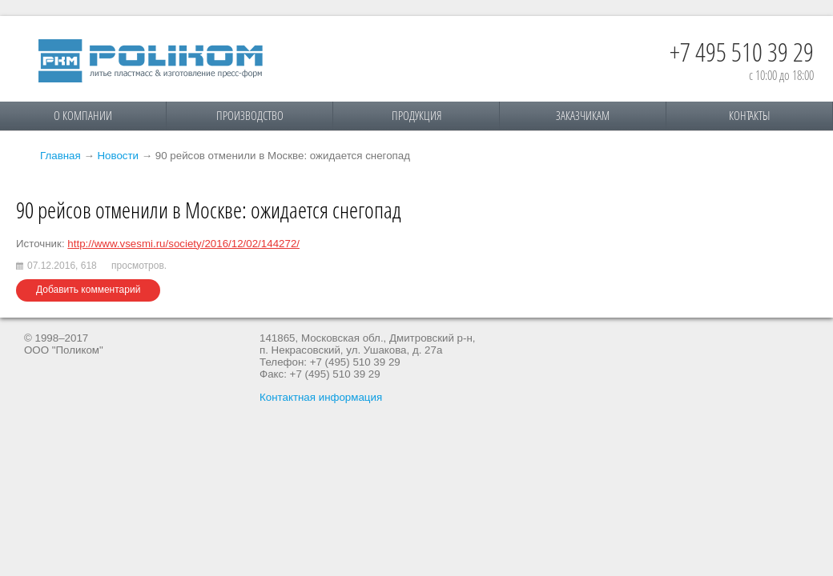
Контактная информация (321, 397)
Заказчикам (583, 115)
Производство (250, 115)
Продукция (416, 115)
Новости (118, 156)
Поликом (150, 60)
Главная (60, 156)
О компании (83, 115)
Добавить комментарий (88, 289)
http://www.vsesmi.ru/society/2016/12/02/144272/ (183, 244)
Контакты (749, 115)
